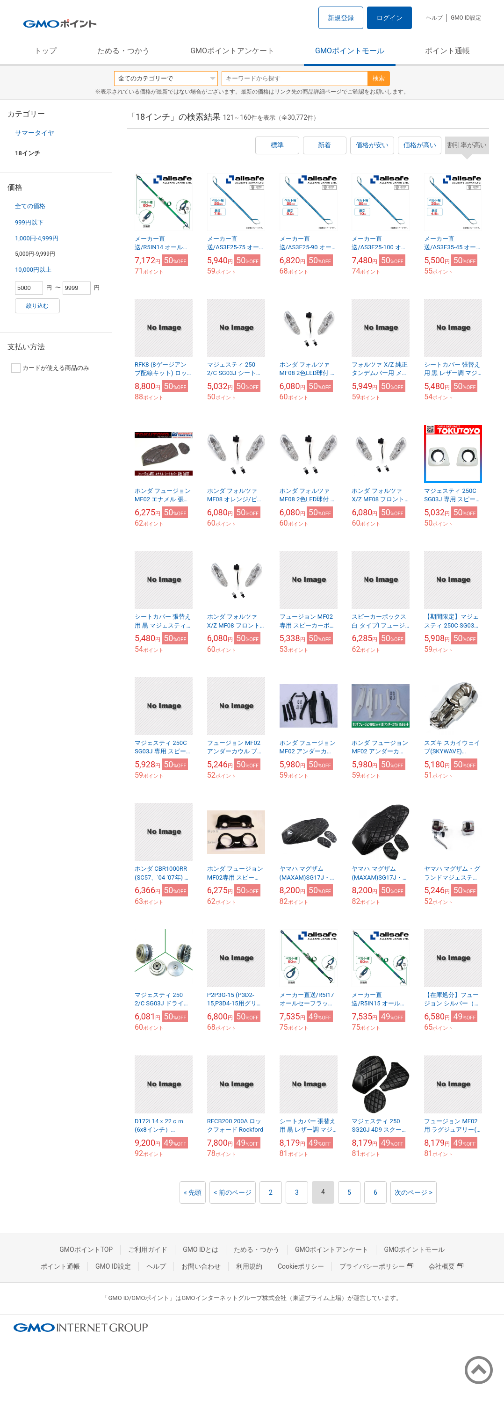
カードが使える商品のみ (50, 368)
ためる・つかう (123, 50)
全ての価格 (30, 205)
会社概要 (446, 1266)
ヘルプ (434, 17)
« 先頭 (193, 1192)
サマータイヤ (34, 133)
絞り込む (37, 306)
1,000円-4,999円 (36, 238)
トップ (45, 50)
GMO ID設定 (466, 17)
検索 (379, 78)
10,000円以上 (33, 269)
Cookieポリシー (301, 1266)
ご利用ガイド (147, 1249)
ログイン (389, 18)
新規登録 (341, 18)
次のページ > (413, 1192)
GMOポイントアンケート (232, 50)
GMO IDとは (200, 1249)
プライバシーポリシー (376, 1266)
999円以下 (29, 222)
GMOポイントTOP (86, 1249)
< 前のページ (233, 1192)
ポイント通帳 (447, 50)
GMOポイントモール (349, 50)
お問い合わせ (201, 1266)
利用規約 (249, 1266)
